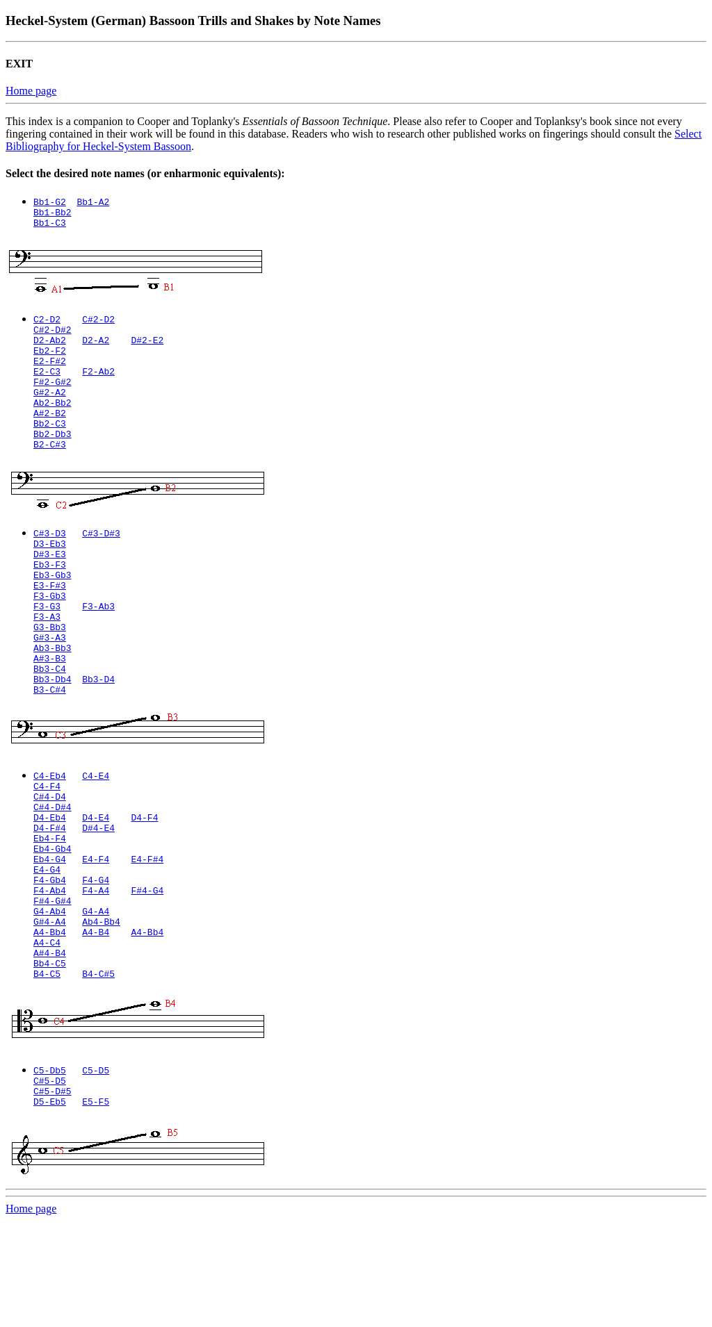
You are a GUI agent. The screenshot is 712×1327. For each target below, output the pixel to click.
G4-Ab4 (49, 998)
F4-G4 (95, 961)
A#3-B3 (49, 712)
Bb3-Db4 (52, 737)
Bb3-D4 (98, 737)
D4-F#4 (49, 898)
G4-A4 (95, 998)
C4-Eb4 (49, 836)
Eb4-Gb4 (52, 923)
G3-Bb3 (49, 674)
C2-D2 (46, 323)
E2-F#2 (49, 373)
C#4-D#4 (52, 873)
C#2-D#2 (52, 335)
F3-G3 (46, 649)
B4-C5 (46, 1073)
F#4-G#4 (52, 986)
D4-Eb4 (49, 886)
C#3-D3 (49, 562)
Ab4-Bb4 (101, 1011)
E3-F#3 (49, 624)
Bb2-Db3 (52, 460)
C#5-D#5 (52, 1195)
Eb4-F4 (49, 911)
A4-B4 (95, 1023)
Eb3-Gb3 (52, 612)
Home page (31, 91)
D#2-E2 (147, 348)
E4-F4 (95, 936)
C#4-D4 (49, 861)
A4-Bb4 (49, 1023)
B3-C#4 (49, 749)
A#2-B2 (49, 435)
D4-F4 (144, 886)
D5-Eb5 (49, 1207)
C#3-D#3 (101, 562)
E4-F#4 (147, 936)
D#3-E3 (49, 587)
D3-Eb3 (49, 574)
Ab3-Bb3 (52, 699)
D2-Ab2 (49, 348)
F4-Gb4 (49, 961)
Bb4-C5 (49, 1061)
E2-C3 (46, 385)
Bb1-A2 (92, 201)
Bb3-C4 (49, 724)
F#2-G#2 (52, 398)
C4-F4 (46, 848)
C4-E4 (95, 836)
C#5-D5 (49, 1182)
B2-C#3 (49, 473)
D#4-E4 (98, 898)
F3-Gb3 (49, 637)
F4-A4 (95, 973)
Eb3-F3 (49, 599)
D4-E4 (95, 886)
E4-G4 (46, 948)
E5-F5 (95, 1207)
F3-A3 (46, 662)
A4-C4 (46, 1036)
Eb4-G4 (49, 936)
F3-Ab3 (98, 649)
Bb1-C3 (49, 226)
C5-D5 (95, 1170)
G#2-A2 (49, 410)
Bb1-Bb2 (52, 214)
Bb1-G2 (49, 201)
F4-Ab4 (49, 973)
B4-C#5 (98, 1073)
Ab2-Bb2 (52, 423)
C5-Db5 (49, 1170)
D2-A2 (95, 348)
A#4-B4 (49, 1048)
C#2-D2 (98, 323)
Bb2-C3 (49, 448)
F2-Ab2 (98, 385)
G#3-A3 (49, 687)
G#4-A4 (49, 1011)
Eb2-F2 (49, 360)
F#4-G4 (147, 973)
